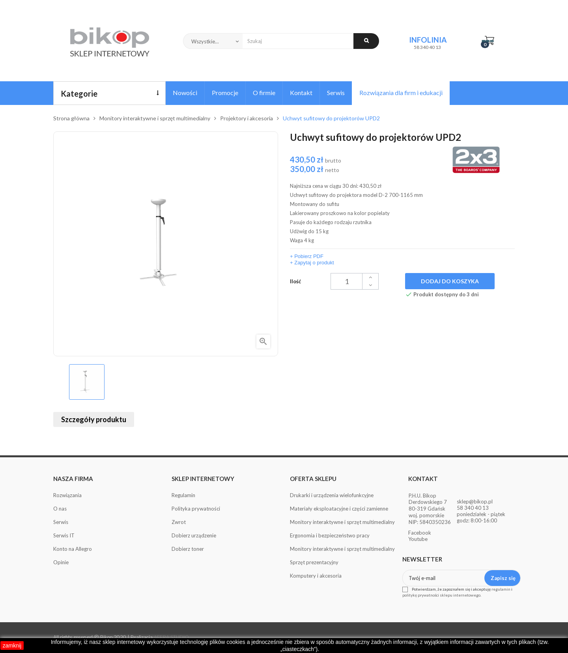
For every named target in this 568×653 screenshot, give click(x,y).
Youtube (418, 539)
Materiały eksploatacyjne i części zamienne (339, 508)
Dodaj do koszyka (450, 281)
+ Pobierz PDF (306, 256)
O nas (60, 508)
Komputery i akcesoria (316, 576)
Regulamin (183, 495)
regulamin (500, 589)
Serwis (60, 522)
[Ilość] (354, 281)
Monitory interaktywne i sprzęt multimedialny (342, 522)
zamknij (12, 645)
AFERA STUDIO (171, 637)
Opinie (61, 562)
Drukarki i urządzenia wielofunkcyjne (332, 495)
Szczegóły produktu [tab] (93, 419)
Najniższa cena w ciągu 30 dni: (335, 186)
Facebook (419, 533)
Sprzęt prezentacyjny (314, 562)
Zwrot (179, 522)
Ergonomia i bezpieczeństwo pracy (330, 535)
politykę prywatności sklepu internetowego (441, 595)
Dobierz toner (188, 549)
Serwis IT (64, 535)
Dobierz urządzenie (194, 535)
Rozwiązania (67, 495)
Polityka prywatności (196, 508)
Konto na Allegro (72, 549)
